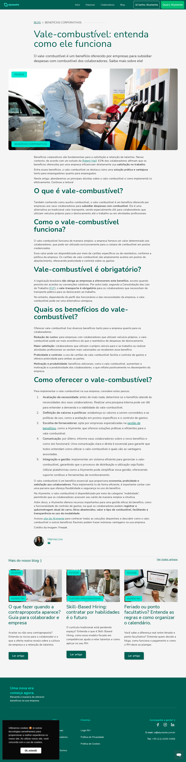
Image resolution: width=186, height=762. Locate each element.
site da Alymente (53, 518)
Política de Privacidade (92, 737)
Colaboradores (60, 737)
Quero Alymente (173, 5)
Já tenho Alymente (146, 5)
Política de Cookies (90, 743)
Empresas (58, 730)
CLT (52, 288)
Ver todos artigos (167, 559)
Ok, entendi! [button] (31, 750)
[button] (130, 4)
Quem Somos (60, 750)
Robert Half (89, 161)
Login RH (85, 730)
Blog (37, 22)
